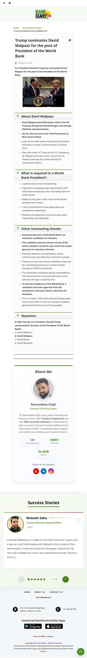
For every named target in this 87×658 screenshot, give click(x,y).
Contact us (56, 593)
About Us (40, 593)
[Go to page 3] (35, 580)
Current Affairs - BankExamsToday (48, 644)
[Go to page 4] (38, 580)
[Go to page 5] (41, 580)
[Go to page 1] (29, 580)
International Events (32, 27)
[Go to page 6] (44, 580)
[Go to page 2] (32, 580)
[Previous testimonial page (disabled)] (21, 580)
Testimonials (43, 598)
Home (16, 27)
